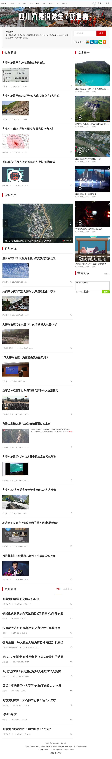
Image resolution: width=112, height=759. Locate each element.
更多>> (107, 274)
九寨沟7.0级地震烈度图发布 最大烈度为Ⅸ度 (28, 128)
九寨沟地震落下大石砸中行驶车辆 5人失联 (29, 700)
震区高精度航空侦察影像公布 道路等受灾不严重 (28, 240)
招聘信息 (54, 746)
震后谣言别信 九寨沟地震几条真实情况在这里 (29, 258)
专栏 (56, 3)
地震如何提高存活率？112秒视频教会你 (90, 264)
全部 (58, 589)
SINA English (68, 746)
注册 (107, 3)
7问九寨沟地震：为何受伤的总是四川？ (25, 357)
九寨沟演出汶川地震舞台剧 (85, 194)
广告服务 (42, 746)
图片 (50, 3)
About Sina (35, 746)
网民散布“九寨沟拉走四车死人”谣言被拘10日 (28, 161)
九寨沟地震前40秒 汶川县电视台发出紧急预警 (29, 456)
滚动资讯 (67, 589)
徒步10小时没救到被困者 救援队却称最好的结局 (32, 657)
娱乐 (31, 3)
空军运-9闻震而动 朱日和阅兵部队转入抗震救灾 (30, 390)
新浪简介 (28, 746)
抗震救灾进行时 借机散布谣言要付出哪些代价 (31, 628)
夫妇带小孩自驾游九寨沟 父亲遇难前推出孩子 (29, 291)
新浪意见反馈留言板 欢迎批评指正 (56, 743)
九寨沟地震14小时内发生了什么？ (88, 159)
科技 (37, 3)
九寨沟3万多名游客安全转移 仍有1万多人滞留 (29, 489)
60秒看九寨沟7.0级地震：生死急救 (88, 229)
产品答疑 (83, 746)
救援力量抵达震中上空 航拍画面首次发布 (26, 423)
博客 (44, 3)
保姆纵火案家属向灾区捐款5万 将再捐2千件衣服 (32, 613)
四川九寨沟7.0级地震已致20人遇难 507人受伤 (31, 671)
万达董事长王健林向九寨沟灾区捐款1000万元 (28, 555)
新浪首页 (4, 3)
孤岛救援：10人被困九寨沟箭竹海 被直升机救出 (32, 642)
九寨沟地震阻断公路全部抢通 (20, 599)
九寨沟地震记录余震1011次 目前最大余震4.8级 (29, 324)
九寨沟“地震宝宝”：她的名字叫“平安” (26, 729)
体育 (18, 3)
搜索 (101, 33)
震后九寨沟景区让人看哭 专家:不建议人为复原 (31, 685)
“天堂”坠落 (9, 714)
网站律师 (61, 746)
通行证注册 (77, 746)
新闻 (12, 3)
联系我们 (48, 746)
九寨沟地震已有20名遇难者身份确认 (23, 62)
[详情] (70, 431)
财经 (24, 3)
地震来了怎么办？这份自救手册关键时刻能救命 (30, 522)
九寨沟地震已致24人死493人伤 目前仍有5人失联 (30, 95)
